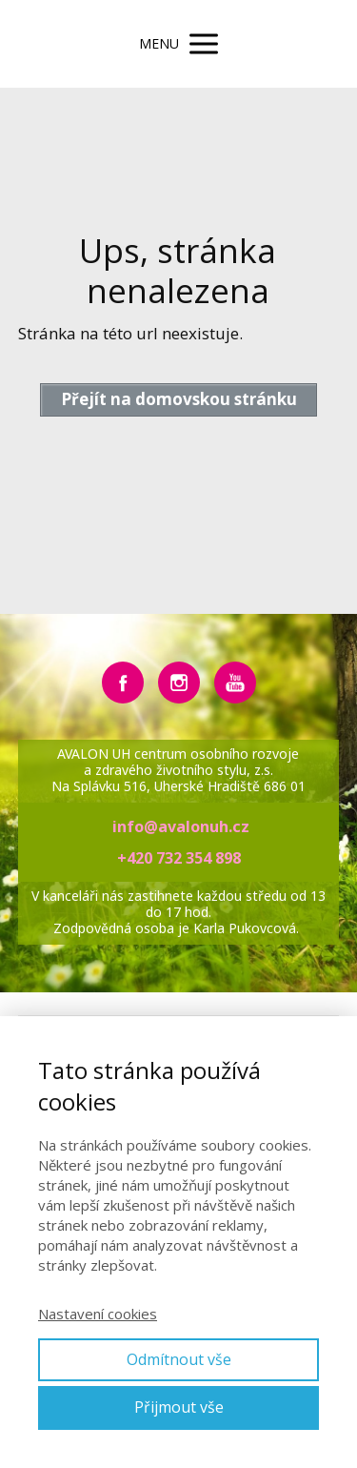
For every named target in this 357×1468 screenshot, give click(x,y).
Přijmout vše (179, 1407)
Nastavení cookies (97, 1313)
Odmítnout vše (179, 1359)
